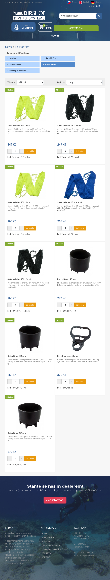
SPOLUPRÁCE (48, 537)
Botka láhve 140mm (66, 279)
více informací (55, 500)
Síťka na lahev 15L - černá (19, 279)
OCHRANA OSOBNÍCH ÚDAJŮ (55, 549)
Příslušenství (22, 46)
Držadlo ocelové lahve (67, 356)
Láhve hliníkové (51, 58)
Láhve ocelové (15, 64)
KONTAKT (46, 557)
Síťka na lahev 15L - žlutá (18, 202)
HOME (44, 533)
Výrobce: (11, 82)
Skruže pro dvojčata (17, 71)
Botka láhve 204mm (16, 433)
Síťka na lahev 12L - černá (69, 125)
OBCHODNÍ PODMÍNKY (52, 545)
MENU (55, 36)
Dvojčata (12, 58)
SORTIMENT (76, 28)
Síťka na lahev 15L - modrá (69, 202)
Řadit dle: (61, 82)
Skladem (9, 90)
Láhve (8, 46)
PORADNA (46, 541)
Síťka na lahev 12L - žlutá (18, 125)
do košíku (30, 151)
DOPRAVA (46, 553)
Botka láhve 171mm (16, 356)
